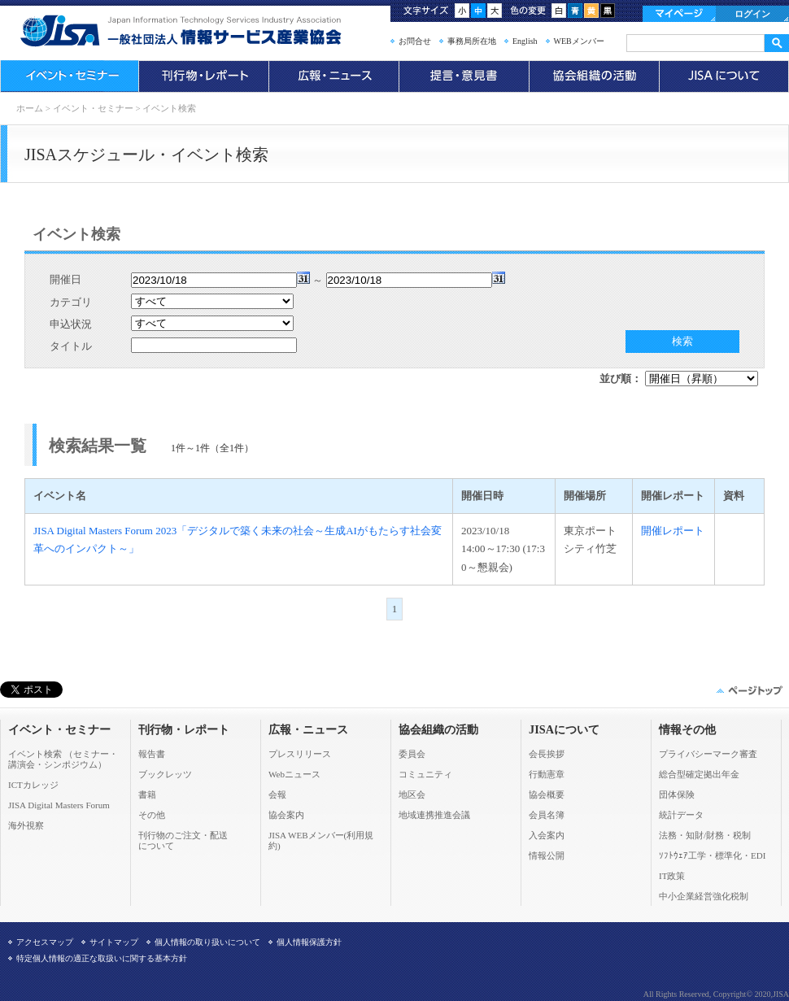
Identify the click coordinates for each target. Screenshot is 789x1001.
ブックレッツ (165, 774)
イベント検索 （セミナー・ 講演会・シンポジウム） (63, 759)
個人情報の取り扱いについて (207, 942)
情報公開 (547, 855)
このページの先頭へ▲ (748, 690)
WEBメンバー (579, 41)
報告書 (151, 754)
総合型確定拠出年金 (699, 774)
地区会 (412, 794)
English (525, 41)
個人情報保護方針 (309, 942)
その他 (151, 815)
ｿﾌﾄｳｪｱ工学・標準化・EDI (712, 855)
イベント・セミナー (69, 76)
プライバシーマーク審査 (708, 754)
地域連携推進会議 (434, 815)
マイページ (679, 14)
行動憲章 (547, 774)
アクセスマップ (44, 942)
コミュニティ (425, 774)
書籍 (147, 794)
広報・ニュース (333, 76)
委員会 (412, 754)
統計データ (681, 815)
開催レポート (672, 530)
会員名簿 (547, 815)
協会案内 (286, 815)
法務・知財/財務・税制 (705, 835)
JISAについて (724, 76)
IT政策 (672, 876)
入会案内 (547, 835)
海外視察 (26, 825)
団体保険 (677, 794)
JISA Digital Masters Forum (59, 805)
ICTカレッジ (33, 785)
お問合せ (415, 41)
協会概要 (547, 794)
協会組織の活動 (594, 76)
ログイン (752, 14)
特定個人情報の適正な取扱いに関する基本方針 (101, 958)
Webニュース (294, 774)
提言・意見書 (464, 76)
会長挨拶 (547, 754)
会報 (277, 794)
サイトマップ (113, 942)
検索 (682, 341)
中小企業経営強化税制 (703, 896)
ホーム (29, 108)
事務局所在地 (471, 41)
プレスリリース (299, 754)
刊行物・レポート (203, 76)
